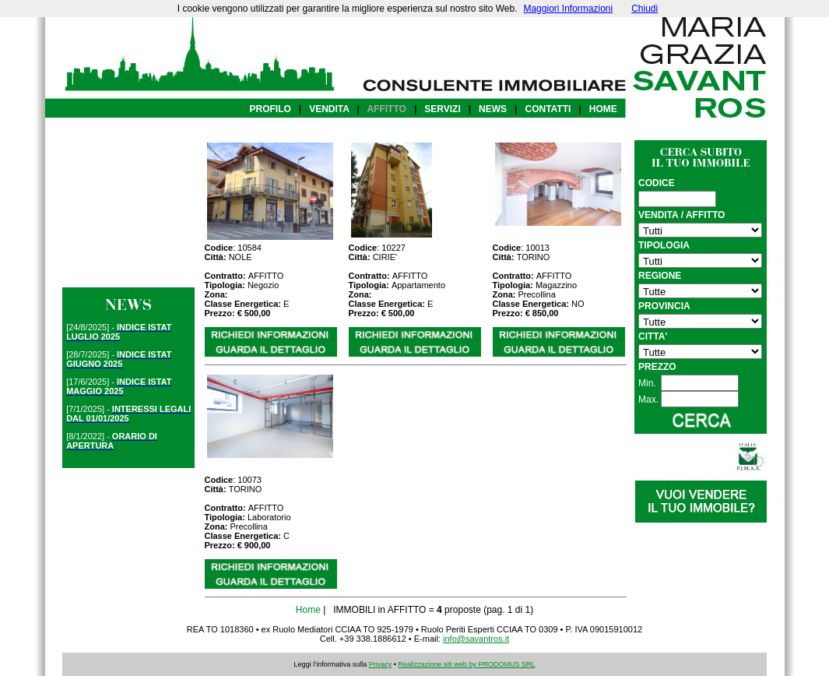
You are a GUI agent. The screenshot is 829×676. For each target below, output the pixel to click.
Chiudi (644, 8)
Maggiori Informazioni (568, 8)
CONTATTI (548, 109)
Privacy (380, 664)
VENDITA (329, 109)
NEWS (493, 109)
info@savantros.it (476, 638)
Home (308, 609)
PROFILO (269, 109)
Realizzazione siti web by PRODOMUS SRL (466, 664)
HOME (603, 109)
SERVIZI (442, 109)
